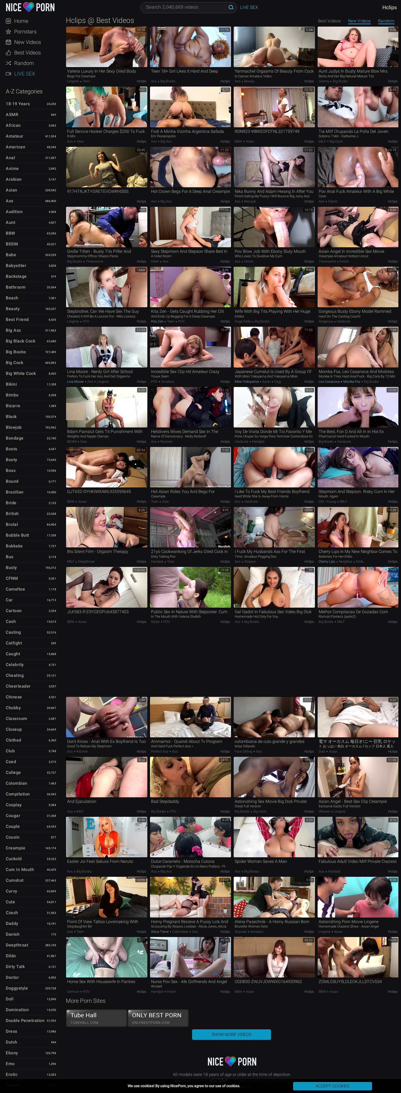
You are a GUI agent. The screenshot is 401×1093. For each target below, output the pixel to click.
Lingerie (73, 81)
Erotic (11, 1074)
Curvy (11, 891)
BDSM (12, 243)
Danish (12, 934)
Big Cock (14, 362)
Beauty (13, 308)
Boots (11, 448)
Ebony (12, 1052)
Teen (86, 81)
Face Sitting (244, 751)
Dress (11, 1031)
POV (85, 321)
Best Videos (27, 52)
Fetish (332, 201)
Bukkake (14, 545)
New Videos (27, 42)
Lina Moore (75, 382)
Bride (11, 502)
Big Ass (13, 330)
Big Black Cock (20, 341)
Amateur (14, 136)
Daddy (12, 923)
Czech (12, 912)
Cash (11, 621)
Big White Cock (21, 373)
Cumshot (15, 880)
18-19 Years (18, 103)
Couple (13, 826)
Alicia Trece (160, 932)
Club (10, 750)
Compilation (18, 794)
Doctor (12, 977)
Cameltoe (15, 589)
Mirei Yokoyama (247, 382)
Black (11, 416)
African (13, 125)
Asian (11, 190)
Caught (13, 653)
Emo (10, 1063)
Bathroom (16, 287)
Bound (12, 481)
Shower (325, 811)
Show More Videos (231, 1034)
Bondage (15, 438)
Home (21, 21)
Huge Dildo (243, 321)
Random (24, 63)
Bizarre (13, 405)
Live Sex (24, 73)
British (12, 513)
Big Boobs (16, 351)
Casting (13, 632)
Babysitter (16, 265)
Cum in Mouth (20, 869)
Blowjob (14, 427)
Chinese (14, 696)
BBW (10, 233)
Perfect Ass (160, 751)
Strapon (249, 561)
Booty (11, 459)
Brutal (12, 524)
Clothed (13, 740)
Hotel (155, 261)
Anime (12, 168)
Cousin (12, 837)
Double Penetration (25, 1020)
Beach (12, 297)
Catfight (14, 643)
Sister (156, 622)
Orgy (277, 382)
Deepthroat (17, 945)
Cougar (13, 815)
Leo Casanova (329, 382)
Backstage (16, 276)
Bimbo (12, 394)
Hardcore (343, 321)
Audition (14, 211)
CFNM (12, 578)
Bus (9, 556)
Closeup (14, 729)
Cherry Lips (327, 561)
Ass (9, 200)
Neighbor (345, 561)
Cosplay (14, 804)
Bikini (11, 384)
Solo (83, 442)
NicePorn (30, 7)
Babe (11, 254)
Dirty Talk (15, 966)
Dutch (11, 1042)
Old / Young (328, 501)
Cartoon (14, 610)
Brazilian (15, 492)
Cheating (15, 675)
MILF (323, 141)
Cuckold (14, 858)
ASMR (12, 114)
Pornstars (25, 31)
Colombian (16, 783)
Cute (10, 901)
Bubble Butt (17, 535)
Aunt (10, 222)
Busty (11, 567)
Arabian (14, 179)
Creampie (15, 847)
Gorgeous (326, 321)
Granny (324, 81)
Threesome (94, 261)
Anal (10, 157)
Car (9, 599)
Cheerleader (18, 686)
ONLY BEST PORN (158, 1018)
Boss (11, 470)
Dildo (11, 955)
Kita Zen (157, 321)
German (73, 992)
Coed (11, 761)
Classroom (16, 718)
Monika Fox (352, 382)
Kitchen (82, 751)
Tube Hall (97, 1018)
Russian (166, 442)
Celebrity (15, 664)
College (13, 772)
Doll (9, 998)
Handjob (257, 442)
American (15, 146)
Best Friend (17, 319)
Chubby (13, 707)
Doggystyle (17, 988)
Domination (17, 1009)
